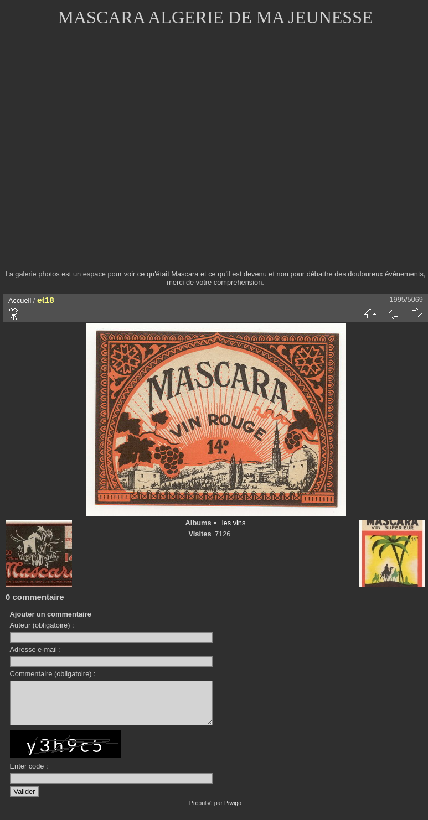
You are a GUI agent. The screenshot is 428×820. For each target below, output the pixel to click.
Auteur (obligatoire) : (42, 625)
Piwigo (232, 811)
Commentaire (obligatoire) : (53, 674)
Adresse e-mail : (35, 649)
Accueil (19, 300)
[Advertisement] (106, 155)
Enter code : (29, 774)
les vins (234, 523)
